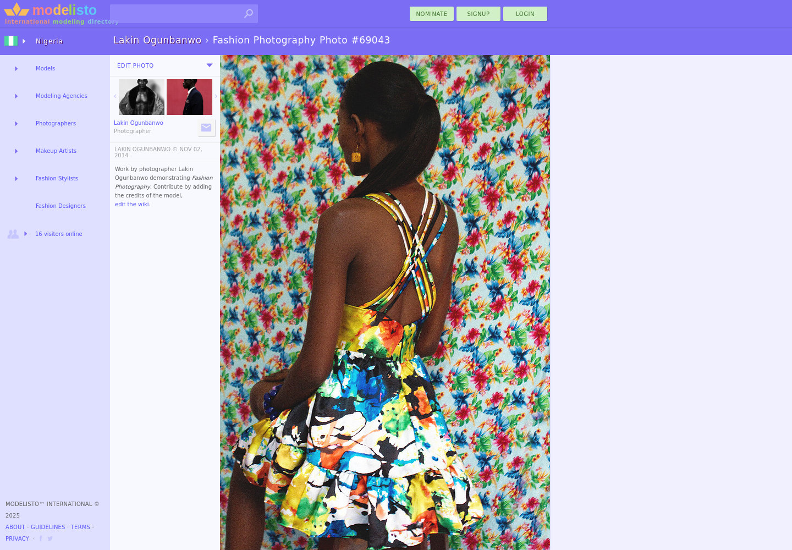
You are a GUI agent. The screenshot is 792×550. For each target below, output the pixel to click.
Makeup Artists (56, 151)
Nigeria (49, 41)
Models (45, 68)
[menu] (209, 65)
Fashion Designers (61, 206)
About (15, 527)
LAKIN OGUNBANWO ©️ (146, 149)
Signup (479, 14)
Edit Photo (135, 66)
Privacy (17, 539)
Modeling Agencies (61, 96)
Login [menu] (525, 14)
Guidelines (48, 527)
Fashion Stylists (57, 178)
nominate (432, 14)
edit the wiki (132, 204)
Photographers (56, 123)
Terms (80, 527)
